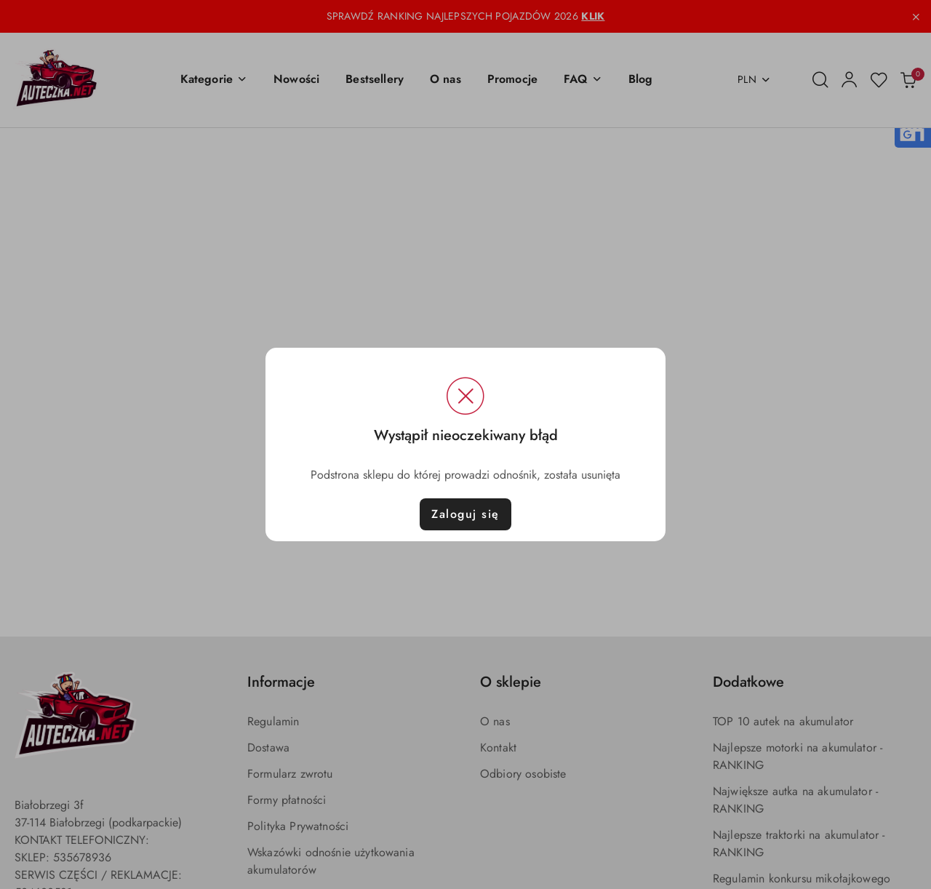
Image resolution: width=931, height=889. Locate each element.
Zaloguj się (465, 514)
